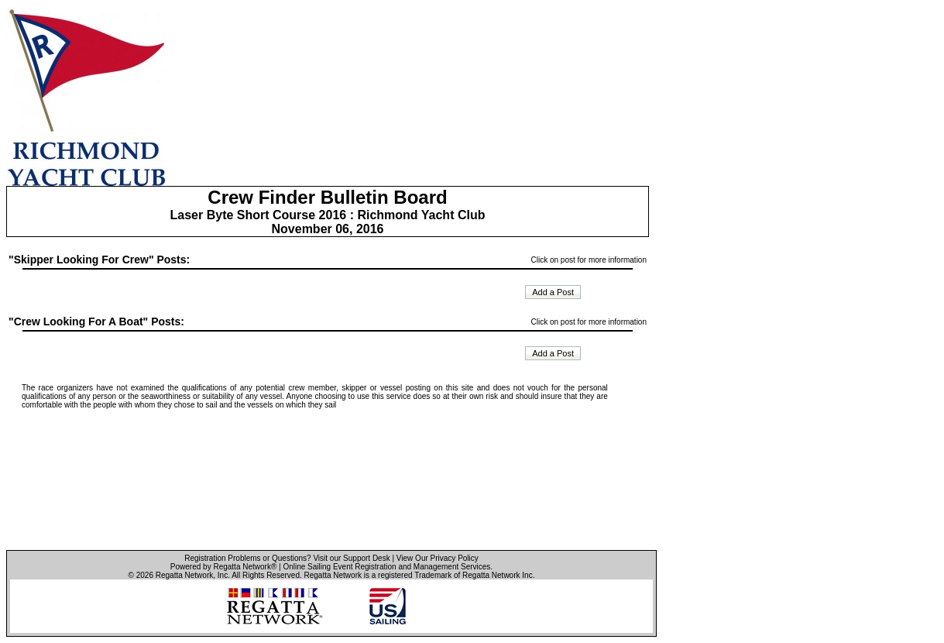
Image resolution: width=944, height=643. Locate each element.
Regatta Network (184, 575)
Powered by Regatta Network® (223, 566)
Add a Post (553, 292)
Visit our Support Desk (351, 558)
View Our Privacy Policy (437, 558)
